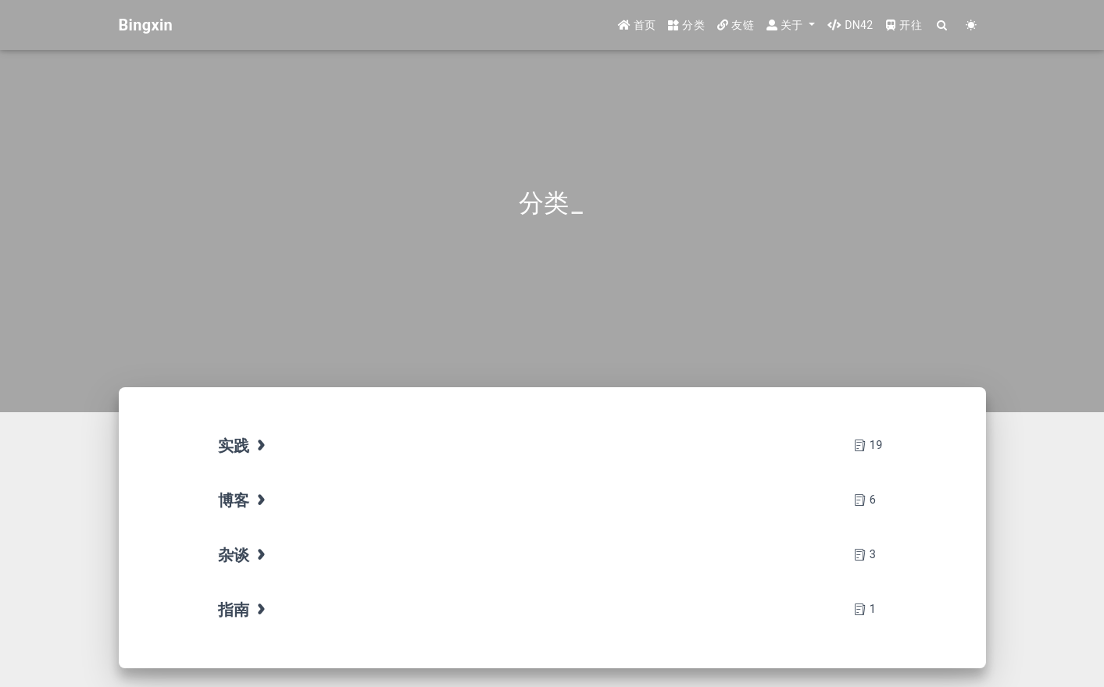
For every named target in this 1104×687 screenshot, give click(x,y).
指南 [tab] (243, 609)
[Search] (942, 25)
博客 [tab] (243, 500)
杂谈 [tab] (243, 555)
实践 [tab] (243, 445)
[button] (790, 25)
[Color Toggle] (971, 25)
